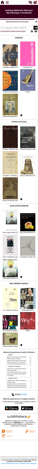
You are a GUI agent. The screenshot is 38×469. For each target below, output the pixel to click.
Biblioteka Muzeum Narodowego (17, 22)
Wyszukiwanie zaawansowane (10, 31)
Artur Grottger (10, 375)
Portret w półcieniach (12, 370)
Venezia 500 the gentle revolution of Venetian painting (19, 372)
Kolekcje (23, 31)
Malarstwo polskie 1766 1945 (13, 358)
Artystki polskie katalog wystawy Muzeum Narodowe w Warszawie (22, 363)
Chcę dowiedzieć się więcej (9, 463)
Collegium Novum (11, 382)
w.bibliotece (18, 422)
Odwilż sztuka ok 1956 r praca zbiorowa (16, 362)
